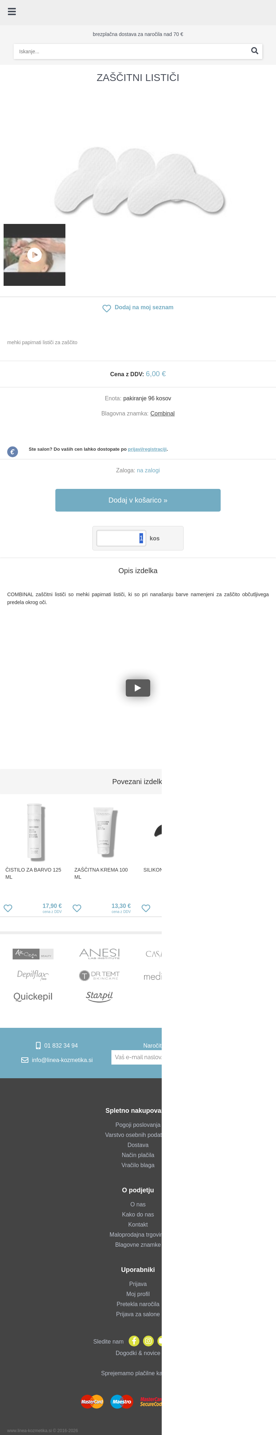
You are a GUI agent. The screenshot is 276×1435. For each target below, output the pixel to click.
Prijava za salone (138, 1314)
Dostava (138, 1145)
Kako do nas (138, 1214)
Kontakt (138, 1225)
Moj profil (138, 1294)
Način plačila (138, 1155)
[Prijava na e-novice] (249, 1057)
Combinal (163, 413)
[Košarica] (267, 12)
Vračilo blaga (138, 1165)
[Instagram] (146, 1342)
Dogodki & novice (138, 1353)
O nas (138, 1204)
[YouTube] (161, 1342)
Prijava (138, 1284)
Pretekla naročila (137, 1304)
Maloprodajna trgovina (138, 1235)
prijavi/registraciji (147, 449)
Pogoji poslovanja (137, 1125)
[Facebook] (132, 1342)
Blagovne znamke (138, 1245)
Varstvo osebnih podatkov (138, 1135)
